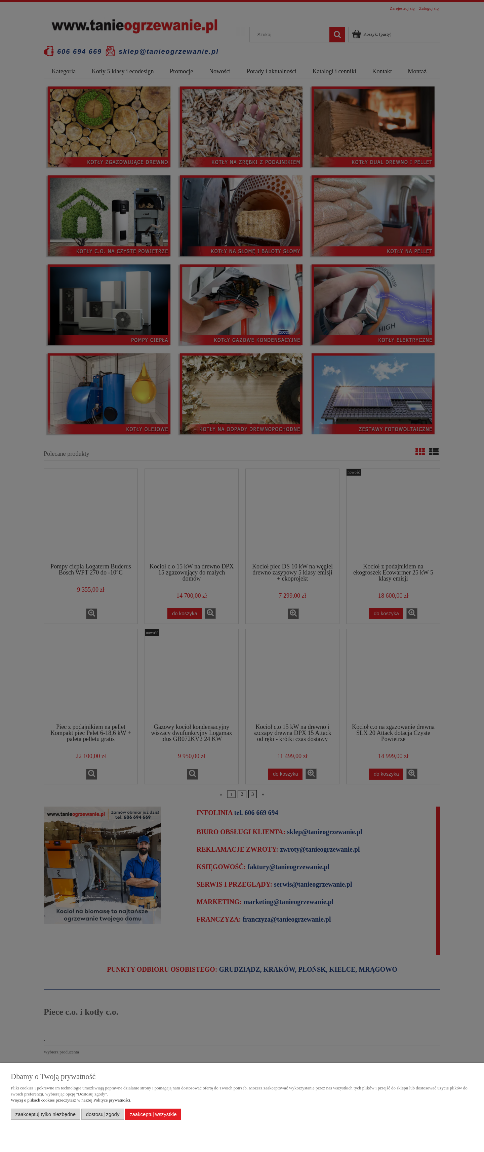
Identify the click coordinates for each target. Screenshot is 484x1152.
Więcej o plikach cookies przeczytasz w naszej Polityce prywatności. (71, 1100)
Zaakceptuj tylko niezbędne (45, 1114)
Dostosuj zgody (103, 1114)
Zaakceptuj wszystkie (153, 1114)
